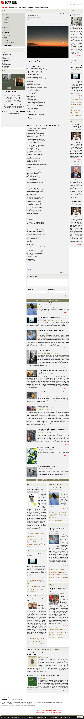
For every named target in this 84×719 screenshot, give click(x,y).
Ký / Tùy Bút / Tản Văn (32, 595)
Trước (62, 13)
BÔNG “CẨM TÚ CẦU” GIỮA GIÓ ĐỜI (46, 466)
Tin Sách (30, 649)
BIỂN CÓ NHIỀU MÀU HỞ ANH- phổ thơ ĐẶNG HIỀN (76, 110)
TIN (71, 121)
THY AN (29, 19)
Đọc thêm (65, 312)
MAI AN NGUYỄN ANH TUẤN (44, 432)
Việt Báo (76, 216)
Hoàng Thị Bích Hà (41, 306)
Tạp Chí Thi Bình (5, 67)
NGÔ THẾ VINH (43, 491)
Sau (66, 13)
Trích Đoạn (36, 649)
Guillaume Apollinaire (41, 396)
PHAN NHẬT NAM (59, 634)
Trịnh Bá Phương (60, 637)
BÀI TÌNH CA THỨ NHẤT (43, 350)
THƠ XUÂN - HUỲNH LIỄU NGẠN (45, 447)
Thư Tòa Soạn (73, 10)
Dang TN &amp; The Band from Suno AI (53, 320)
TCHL (76, 141)
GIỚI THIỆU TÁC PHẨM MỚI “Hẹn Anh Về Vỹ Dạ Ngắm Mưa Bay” (43, 675)
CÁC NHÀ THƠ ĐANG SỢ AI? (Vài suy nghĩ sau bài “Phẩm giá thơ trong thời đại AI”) (58, 569)
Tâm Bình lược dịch (6, 60)
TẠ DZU (3, 57)
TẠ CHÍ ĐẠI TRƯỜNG (6, 54)
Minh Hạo (39, 375)
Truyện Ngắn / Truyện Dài (55, 484)
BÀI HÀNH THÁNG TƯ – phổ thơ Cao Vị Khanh (48, 317)
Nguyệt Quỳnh (54, 637)
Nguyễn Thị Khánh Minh (42, 333)
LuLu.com (21, 104)
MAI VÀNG (32, 641)
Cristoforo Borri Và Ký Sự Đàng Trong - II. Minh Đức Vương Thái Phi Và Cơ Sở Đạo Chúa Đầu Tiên (36, 540)
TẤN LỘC (4, 63)
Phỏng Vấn (51, 585)
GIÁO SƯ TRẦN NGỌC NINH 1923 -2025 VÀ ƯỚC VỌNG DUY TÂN (35, 488)
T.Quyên (3, 52)
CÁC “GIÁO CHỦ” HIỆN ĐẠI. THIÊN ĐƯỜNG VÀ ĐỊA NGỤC (52, 429)
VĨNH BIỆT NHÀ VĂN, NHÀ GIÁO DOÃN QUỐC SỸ (76, 126)
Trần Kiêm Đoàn (64, 593)
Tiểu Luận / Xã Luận (54, 525)
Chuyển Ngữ (56, 649)
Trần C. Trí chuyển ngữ (52, 396)
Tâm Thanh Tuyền (5, 61)
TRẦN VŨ (54, 634)
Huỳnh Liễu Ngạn (41, 451)
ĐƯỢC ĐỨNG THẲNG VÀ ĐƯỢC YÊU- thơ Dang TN (76, 104)
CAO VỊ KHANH (41, 320)
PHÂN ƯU (76, 161)
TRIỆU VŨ (40, 603)
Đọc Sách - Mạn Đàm (46, 649)
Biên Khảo (29, 484)
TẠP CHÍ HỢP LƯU (6, 66)
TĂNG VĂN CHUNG (6, 64)
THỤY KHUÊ (32, 536)
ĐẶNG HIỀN (40, 353)
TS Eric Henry (49, 657)
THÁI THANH (38, 641)
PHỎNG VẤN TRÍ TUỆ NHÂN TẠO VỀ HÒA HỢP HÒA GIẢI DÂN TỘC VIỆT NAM (58, 590)
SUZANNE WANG (41, 409)
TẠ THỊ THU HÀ (5, 58)
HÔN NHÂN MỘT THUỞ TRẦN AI (45, 303)
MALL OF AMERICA (42, 406)
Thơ (28, 550)
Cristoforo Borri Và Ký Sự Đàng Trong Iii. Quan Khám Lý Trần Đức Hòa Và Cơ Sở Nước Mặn (36, 535)
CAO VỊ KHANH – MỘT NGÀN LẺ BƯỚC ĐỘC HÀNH (50, 330)
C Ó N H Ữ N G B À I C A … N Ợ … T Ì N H (36, 599)
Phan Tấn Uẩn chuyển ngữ (51, 409)
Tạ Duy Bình (4, 55)
